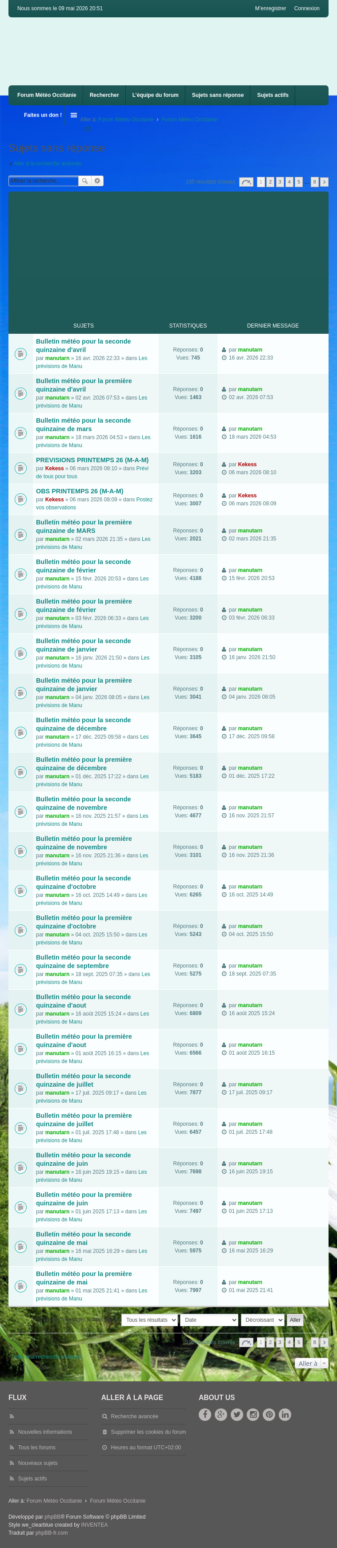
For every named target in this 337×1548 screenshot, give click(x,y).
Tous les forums (37, 1447)
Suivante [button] (324, 182)
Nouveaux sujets (38, 1463)
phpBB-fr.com (52, 1533)
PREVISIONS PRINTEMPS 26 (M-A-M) (92, 460)
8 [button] (314, 181)
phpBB (52, 1517)
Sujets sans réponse (218, 95)
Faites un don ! (43, 115)
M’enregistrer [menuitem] (270, 8)
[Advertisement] (172, 254)
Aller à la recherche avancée (47, 163)
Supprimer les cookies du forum (148, 1432)
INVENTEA (94, 1525)
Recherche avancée (98, 181)
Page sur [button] (246, 182)
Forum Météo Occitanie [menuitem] (46, 95)
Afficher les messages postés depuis (105, 1320)
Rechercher (104, 95)
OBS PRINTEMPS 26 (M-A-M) (80, 491)
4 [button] (289, 181)
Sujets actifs (273, 95)
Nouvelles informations (45, 1432)
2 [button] (270, 181)
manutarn (57, 358)
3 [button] (280, 181)
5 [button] (298, 181)
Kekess (54, 468)
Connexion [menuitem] (307, 8)
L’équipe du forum (155, 95)
